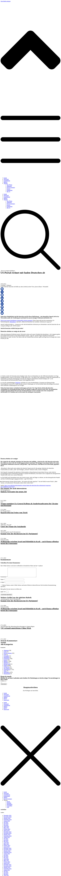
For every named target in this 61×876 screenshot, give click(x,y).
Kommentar (9, 190)
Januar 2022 (7, 865)
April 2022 (6, 861)
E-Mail (3, 584)
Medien (5, 182)
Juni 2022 (6, 858)
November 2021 (7, 867)
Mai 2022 (6, 859)
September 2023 (7, 837)
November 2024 (7, 818)
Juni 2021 (6, 874)
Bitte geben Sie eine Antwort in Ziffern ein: (11, 591)
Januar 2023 (7, 848)
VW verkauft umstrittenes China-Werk (16, 630)
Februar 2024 (7, 831)
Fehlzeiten (17, 382)
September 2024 (7, 821)
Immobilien (6, 659)
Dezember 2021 (7, 866)
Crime (5, 653)
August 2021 (7, 872)
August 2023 (7, 839)
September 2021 (7, 870)
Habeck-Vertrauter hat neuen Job (14, 492)
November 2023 (7, 835)
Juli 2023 (6, 840)
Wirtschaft (6, 179)
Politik (5, 178)
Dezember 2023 (7, 833)
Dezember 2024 (7, 817)
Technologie (7, 668)
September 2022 (7, 854)
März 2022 (6, 862)
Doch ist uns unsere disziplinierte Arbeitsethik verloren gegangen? (17, 320)
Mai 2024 (6, 826)
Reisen (8, 803)
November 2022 (7, 851)
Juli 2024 (6, 824)
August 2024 (7, 822)
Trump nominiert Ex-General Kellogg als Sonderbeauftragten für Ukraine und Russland (29, 504)
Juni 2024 (6, 825)
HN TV (8, 191)
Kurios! (8, 189)
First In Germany (11, 187)
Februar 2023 (7, 847)
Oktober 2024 (7, 820)
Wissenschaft (7, 675)
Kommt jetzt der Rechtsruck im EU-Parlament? (19, 534)
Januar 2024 (7, 832)
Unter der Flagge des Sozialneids (13, 526)
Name (2, 581)
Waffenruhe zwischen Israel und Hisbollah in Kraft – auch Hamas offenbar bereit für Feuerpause (30, 542)
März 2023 (6, 846)
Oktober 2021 (7, 869)
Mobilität (6, 664)
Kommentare (7, 798)
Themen (6, 183)
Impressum (6, 701)
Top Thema (9, 184)
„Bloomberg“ (12, 322)
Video (5, 672)
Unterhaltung (7, 180)
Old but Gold (7, 666)
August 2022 (7, 855)
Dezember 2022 (7, 850)
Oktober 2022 (7, 852)
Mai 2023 (6, 843)
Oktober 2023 (7, 836)
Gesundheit (6, 657)
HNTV (5, 700)
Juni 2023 (6, 841)
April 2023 (6, 844)
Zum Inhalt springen (5, 1)
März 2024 (6, 829)
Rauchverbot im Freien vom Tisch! (14, 513)
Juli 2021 (6, 873)
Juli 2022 (6, 857)
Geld (5, 656)
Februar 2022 (7, 863)
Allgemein (9, 186)
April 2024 (6, 828)
